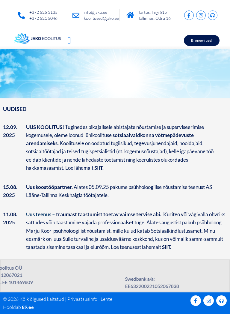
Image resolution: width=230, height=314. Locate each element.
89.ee (28, 307)
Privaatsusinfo (82, 299)
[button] (69, 40)
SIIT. (167, 247)
